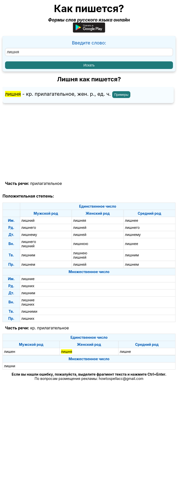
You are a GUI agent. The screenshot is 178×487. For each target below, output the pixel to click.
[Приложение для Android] (89, 31)
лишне (125, 351)
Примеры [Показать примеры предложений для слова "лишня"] (121, 94)
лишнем (28, 264)
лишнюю (80, 243)
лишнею (80, 253)
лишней (79, 227)
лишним (28, 255)
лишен (9, 351)
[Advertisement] (89, 142)
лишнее (131, 220)
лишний (28, 220)
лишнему (29, 234)
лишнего (28, 227)
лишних (28, 286)
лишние (28, 279)
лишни (9, 366)
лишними (29, 311)
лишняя (79, 220)
